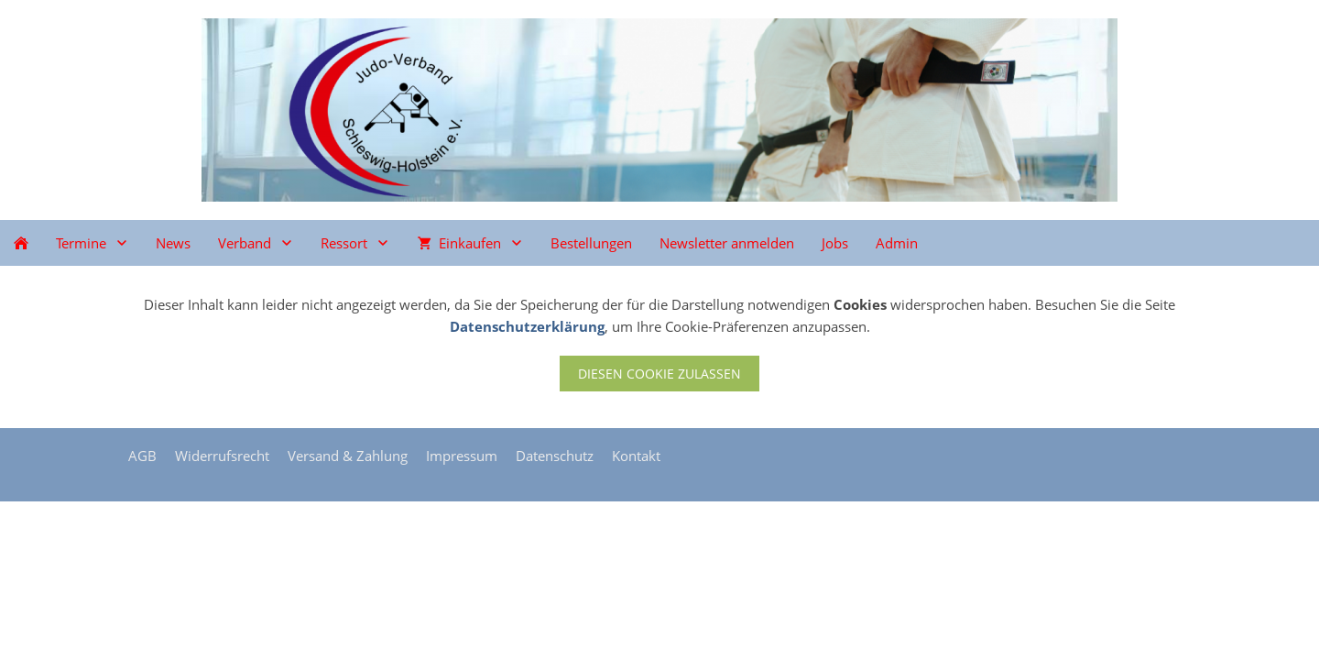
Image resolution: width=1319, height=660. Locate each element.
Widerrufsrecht (222, 455)
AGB (142, 455)
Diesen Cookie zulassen (659, 373)
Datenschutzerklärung (527, 326)
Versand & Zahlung (348, 455)
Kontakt (636, 455)
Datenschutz (555, 455)
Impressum (461, 455)
